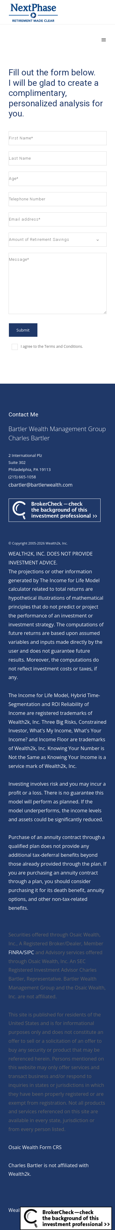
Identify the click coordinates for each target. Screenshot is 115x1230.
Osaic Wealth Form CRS (35, 1147)
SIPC (29, 952)
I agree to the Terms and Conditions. (52, 346)
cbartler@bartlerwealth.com (41, 484)
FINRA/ (16, 952)
